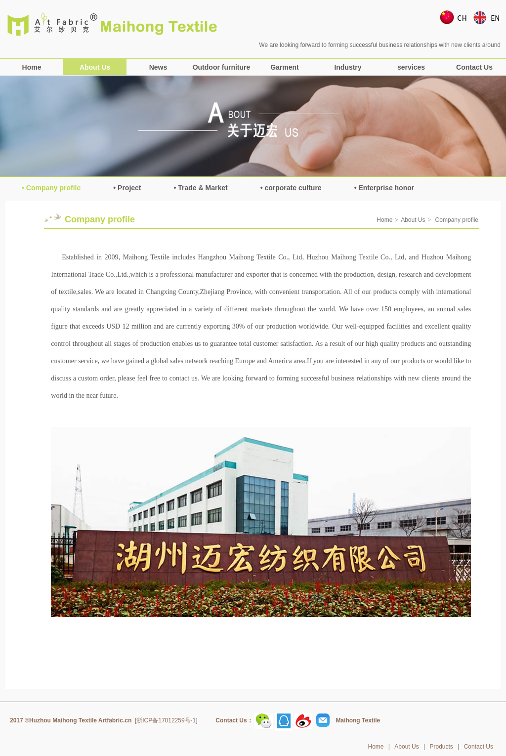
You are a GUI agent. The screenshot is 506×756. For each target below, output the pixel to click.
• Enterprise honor (384, 188)
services (411, 67)
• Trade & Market (201, 188)
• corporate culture (291, 188)
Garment (284, 67)
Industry (347, 67)
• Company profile (51, 188)
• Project (127, 188)
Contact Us (474, 67)
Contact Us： (234, 720)
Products (441, 746)
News (158, 67)
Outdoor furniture (222, 67)
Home (32, 67)
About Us (95, 67)
